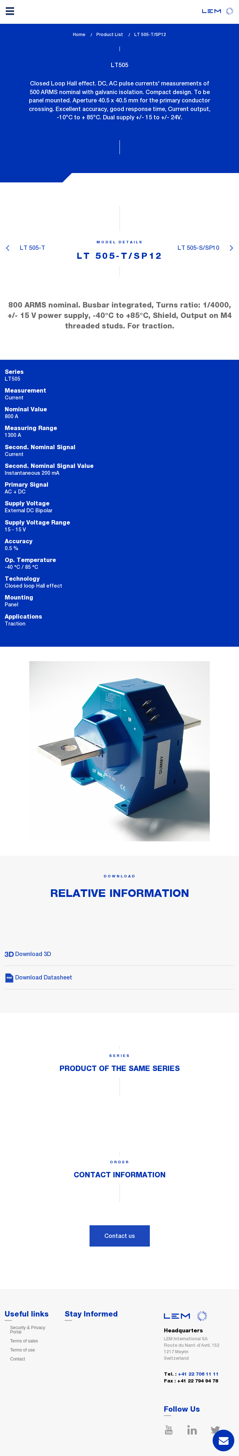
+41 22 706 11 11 (198, 1374)
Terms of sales (24, 1341)
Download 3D (28, 954)
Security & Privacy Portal (27, 1330)
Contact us (119, 1235)
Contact (17, 1359)
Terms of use (22, 1350)
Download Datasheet (38, 977)
